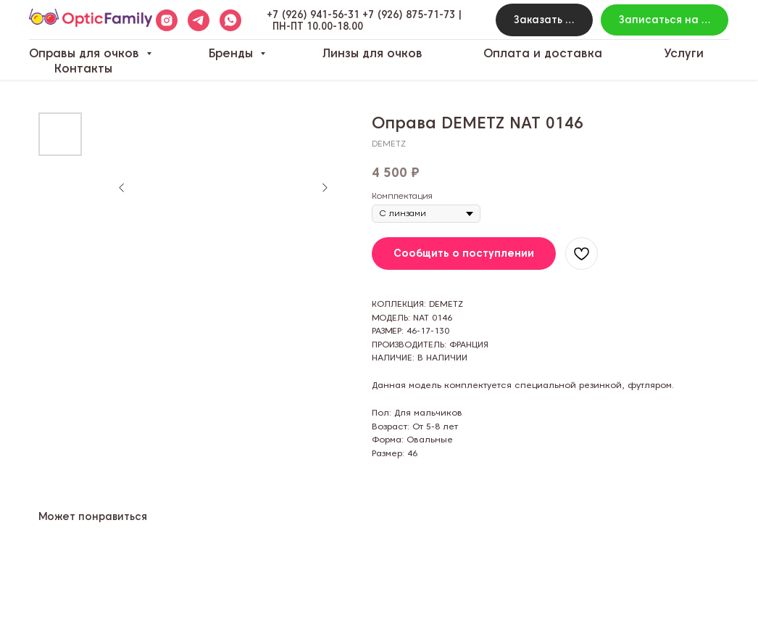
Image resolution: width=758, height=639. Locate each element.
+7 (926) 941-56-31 (313, 14)
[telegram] (198, 20)
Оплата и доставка (542, 53)
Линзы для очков (372, 53)
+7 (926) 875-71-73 (408, 14)
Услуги (684, 53)
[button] (544, 20)
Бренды (233, 53)
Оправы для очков (86, 53)
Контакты (83, 68)
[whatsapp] (230, 20)
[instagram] (167, 20)
